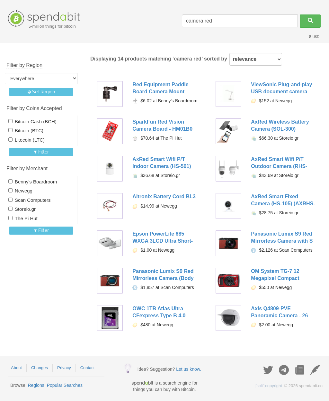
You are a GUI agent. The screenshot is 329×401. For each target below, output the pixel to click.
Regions (36, 385)
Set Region (41, 91)
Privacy (64, 367)
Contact (87, 367)
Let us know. (188, 369)
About (16, 367)
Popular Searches (65, 385)
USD (313, 37)
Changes (39, 367)
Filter (41, 151)
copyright (268, 385)
